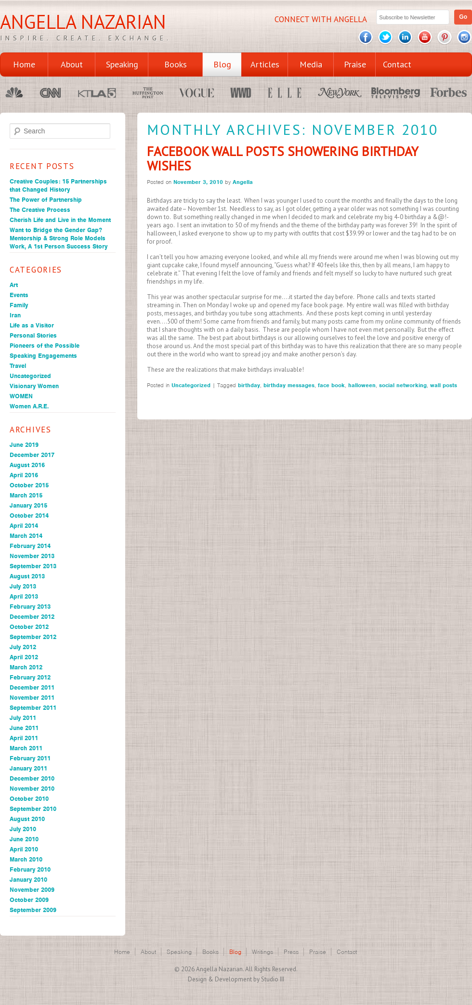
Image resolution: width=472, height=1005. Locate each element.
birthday (249, 385)
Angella (243, 182)
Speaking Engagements (43, 356)
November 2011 (32, 697)
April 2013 (24, 596)
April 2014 (24, 526)
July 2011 (23, 718)
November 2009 (32, 890)
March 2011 (26, 748)
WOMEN (21, 396)
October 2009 (29, 900)
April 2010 (24, 849)
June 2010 (24, 839)
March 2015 (26, 495)
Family (19, 305)
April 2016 (24, 475)
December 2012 (32, 617)
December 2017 (32, 455)
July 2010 (23, 829)
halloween (362, 385)
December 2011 (32, 687)
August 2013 (27, 576)
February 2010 (30, 869)
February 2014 (30, 546)
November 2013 (32, 556)
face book (331, 385)
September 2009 (33, 910)
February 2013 (30, 606)
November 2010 (32, 788)
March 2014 (26, 536)
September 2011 (33, 708)
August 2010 (27, 819)
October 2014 (29, 515)
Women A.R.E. (29, 406)
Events (19, 295)
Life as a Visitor (32, 325)
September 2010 (33, 809)
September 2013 (33, 566)
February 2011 (30, 758)
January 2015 (28, 505)
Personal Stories (33, 335)
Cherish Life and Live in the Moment (60, 220)
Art (14, 285)
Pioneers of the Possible (44, 345)
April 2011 (24, 738)
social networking (403, 385)
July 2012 (23, 647)
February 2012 (30, 677)
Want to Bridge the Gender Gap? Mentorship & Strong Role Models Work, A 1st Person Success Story (58, 238)
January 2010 (28, 879)
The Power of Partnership (46, 200)
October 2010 (29, 799)
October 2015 (29, 485)
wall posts (443, 385)
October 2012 (29, 627)
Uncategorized (30, 376)
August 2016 (27, 465)
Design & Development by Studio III (236, 979)
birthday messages (289, 385)
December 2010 (32, 778)
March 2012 (26, 667)
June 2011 (24, 728)
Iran (15, 315)
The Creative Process (40, 210)
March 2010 (26, 859)
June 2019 (24, 445)
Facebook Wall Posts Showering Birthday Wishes (282, 158)
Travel (18, 366)
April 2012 (24, 657)
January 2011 (28, 768)
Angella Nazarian (83, 21)
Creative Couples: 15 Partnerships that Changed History (58, 185)
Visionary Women (34, 386)
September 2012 (33, 637)
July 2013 (23, 586)
